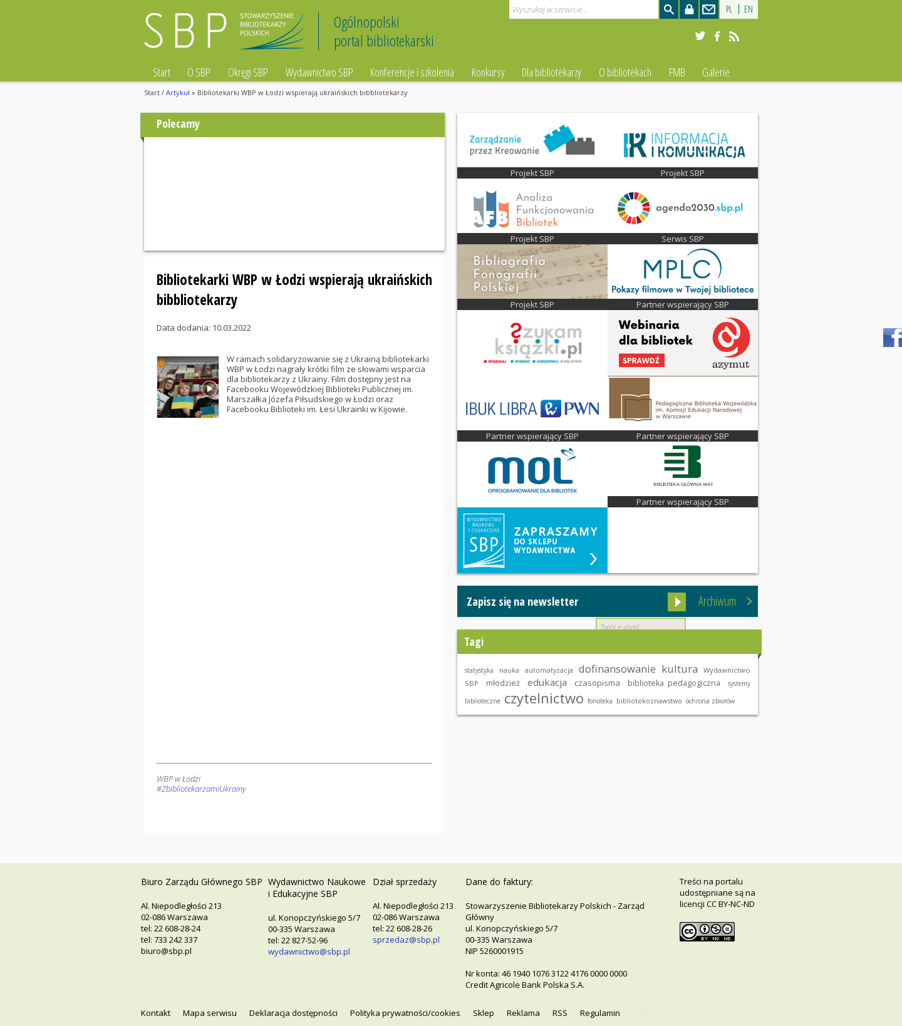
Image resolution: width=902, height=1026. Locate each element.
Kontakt (155, 1012)
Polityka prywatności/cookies (405, 1012)
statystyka (479, 670)
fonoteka (600, 701)
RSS (560, 1012)
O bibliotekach (625, 72)
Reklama (523, 1012)
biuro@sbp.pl (166, 950)
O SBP (198, 72)
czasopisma (597, 682)
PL (729, 9)
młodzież (503, 682)
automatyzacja (549, 670)
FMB (677, 72)
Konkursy (488, 72)
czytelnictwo (544, 697)
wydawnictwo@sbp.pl (309, 951)
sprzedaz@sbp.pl (406, 939)
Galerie (716, 72)
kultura (679, 668)
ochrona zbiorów (710, 701)
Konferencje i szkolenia (412, 72)
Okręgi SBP (248, 72)
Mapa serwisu (210, 1012)
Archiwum (717, 601)
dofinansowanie (617, 668)
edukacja (547, 682)
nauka (509, 670)
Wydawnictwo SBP (319, 72)
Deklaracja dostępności (293, 1012)
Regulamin (600, 1012)
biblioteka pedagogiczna (674, 683)
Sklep (483, 1012)
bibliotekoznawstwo (649, 700)
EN (748, 9)
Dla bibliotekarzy (551, 72)
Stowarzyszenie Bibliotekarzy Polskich (227, 36)
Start (161, 72)
